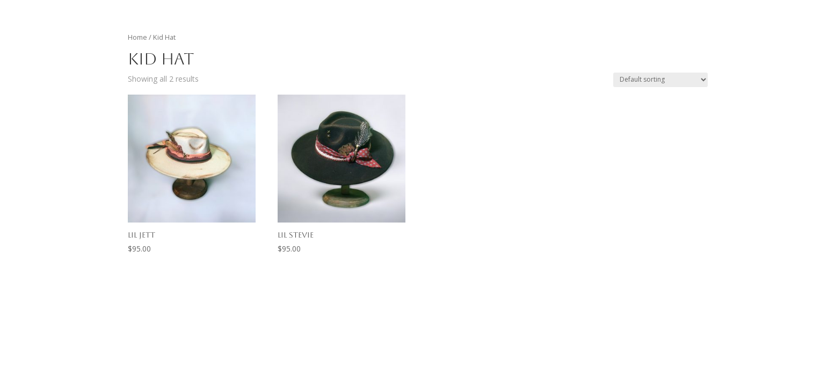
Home (137, 37)
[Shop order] (660, 80)
